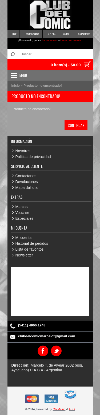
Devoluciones (26, 182)
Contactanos (26, 176)
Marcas (21, 207)
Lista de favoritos (29, 249)
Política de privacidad (33, 157)
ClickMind (59, 409)
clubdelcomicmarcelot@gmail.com (46, 336)
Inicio (15, 86)
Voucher (22, 212)
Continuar (76, 125)
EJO (72, 409)
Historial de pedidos (31, 243)
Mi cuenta (23, 237)
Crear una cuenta (70, 40)
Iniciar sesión (49, 40)
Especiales (24, 218)
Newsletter (24, 255)
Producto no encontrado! (42, 86)
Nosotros (22, 151)
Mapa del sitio (26, 187)
